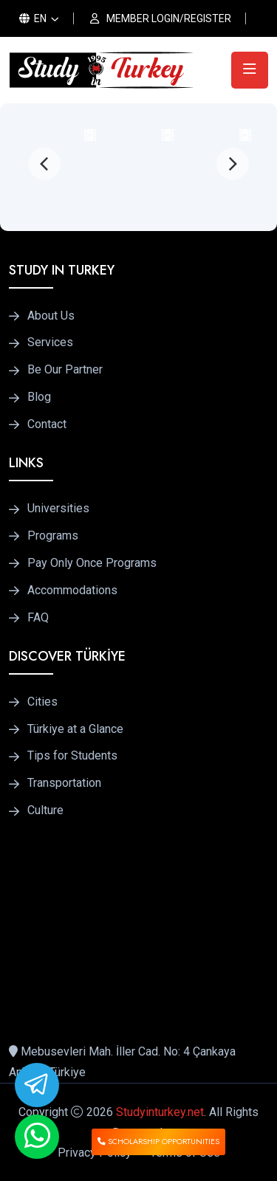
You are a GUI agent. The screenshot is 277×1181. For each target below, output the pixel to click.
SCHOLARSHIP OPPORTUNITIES (158, 1141)
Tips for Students (72, 755)
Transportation (64, 783)
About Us (51, 316)
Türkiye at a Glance (75, 729)
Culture (45, 810)
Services (50, 342)
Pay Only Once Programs (92, 563)
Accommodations (72, 590)
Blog (39, 397)
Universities (58, 508)
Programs (52, 536)
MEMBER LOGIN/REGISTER (168, 18)
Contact (46, 424)
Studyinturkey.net (160, 1112)
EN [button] (33, 18)
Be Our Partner (65, 369)
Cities (42, 702)
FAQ (38, 617)
